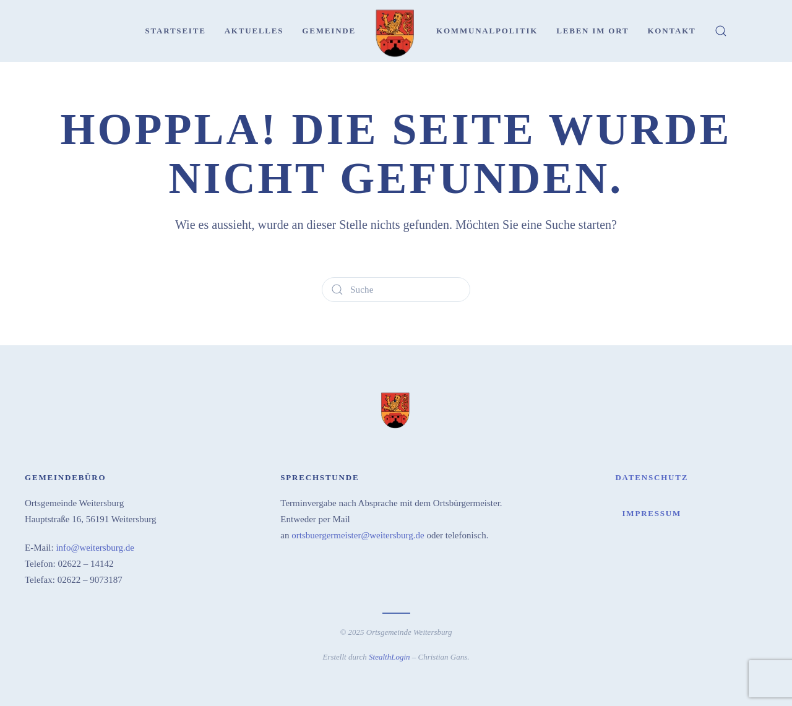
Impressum (651, 512)
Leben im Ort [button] (592, 30)
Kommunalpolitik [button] (487, 30)
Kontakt (671, 30)
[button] (721, 31)
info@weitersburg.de (95, 546)
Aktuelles (254, 30)
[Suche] (396, 289)
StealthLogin (389, 655)
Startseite (175, 30)
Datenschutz (651, 476)
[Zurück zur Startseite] (396, 31)
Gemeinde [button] (329, 30)
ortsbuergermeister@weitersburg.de (357, 534)
